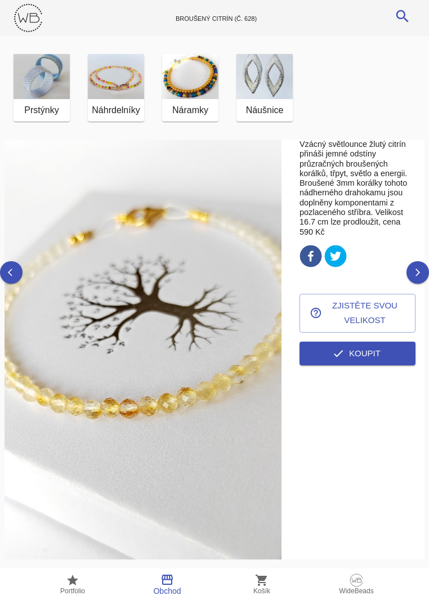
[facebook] (311, 258)
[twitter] (335, 258)
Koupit (357, 353)
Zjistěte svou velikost (357, 313)
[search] (402, 16)
